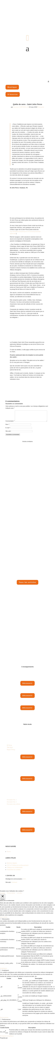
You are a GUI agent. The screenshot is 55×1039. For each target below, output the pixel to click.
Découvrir (27, 683)
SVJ (24, 879)
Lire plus (19, 893)
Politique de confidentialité (14, 867)
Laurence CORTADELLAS (21, 107)
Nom (7, 424)
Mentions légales (12, 863)
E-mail (8, 427)
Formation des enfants (13, 804)
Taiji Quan (10, 747)
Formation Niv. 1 (12, 799)
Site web (8, 431)
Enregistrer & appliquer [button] (7, 1036)
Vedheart (14, 882)
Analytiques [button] (3, 968)
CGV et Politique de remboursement (17, 865)
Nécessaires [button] (3, 917)
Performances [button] (4, 1017)
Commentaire (10, 421)
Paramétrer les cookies (14, 869)
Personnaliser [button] (11, 893)
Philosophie (40, 107)
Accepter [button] (2, 893)
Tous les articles (27, 582)
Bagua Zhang (11, 749)
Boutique (12, 87)
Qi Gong (9, 745)
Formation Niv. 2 (12, 802)
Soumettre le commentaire (12, 434)
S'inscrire (13, 94)
